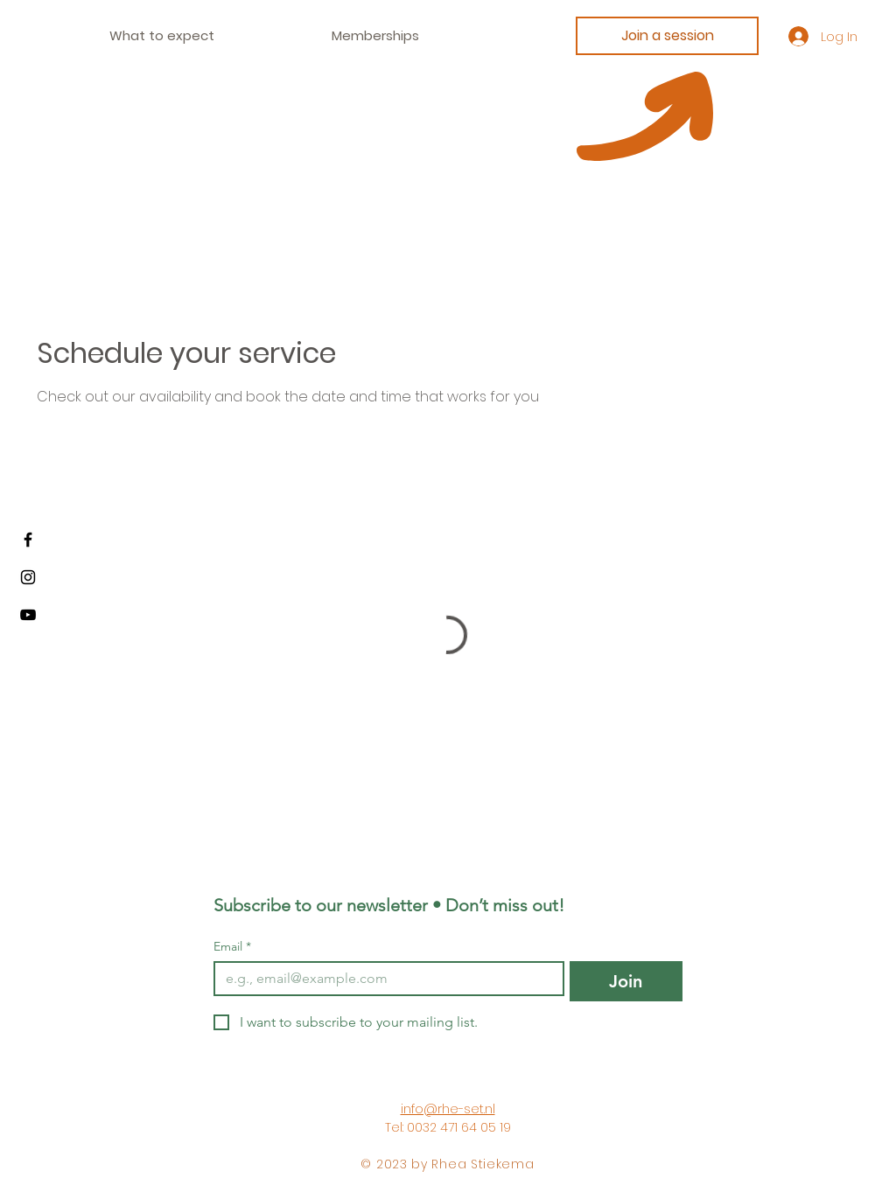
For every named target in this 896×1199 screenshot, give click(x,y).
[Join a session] (667, 36)
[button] (375, 36)
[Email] (383, 978)
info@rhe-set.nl (448, 1109)
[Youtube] (28, 614)
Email (232, 946)
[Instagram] (28, 577)
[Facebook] (28, 539)
